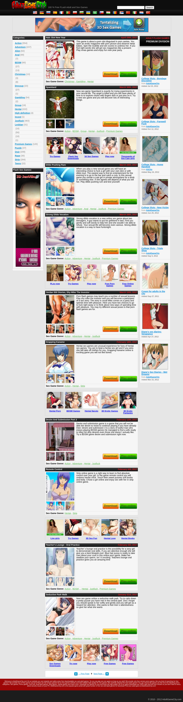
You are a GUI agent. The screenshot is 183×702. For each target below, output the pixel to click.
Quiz (17, 152)
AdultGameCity (153, 83)
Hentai (18, 109)
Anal (17, 55)
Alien (17, 51)
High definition (22, 113)
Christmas (20, 74)
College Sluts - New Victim (155, 207)
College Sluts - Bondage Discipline (153, 79)
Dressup (19, 86)
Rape (17, 155)
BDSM (18, 62)
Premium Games (23, 144)
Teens (18, 163)
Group (18, 105)
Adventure (20, 47)
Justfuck (19, 121)
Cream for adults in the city (153, 292)
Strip (17, 159)
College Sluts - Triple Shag (152, 249)
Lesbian (19, 124)
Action (18, 43)
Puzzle (18, 148)
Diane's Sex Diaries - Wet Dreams (154, 373)
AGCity (149, 169)
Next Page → (99, 674)
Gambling (20, 97)
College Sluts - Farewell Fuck (153, 122)
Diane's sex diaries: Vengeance (151, 333)
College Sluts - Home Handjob (152, 165)
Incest (18, 117)
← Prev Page (83, 674)
